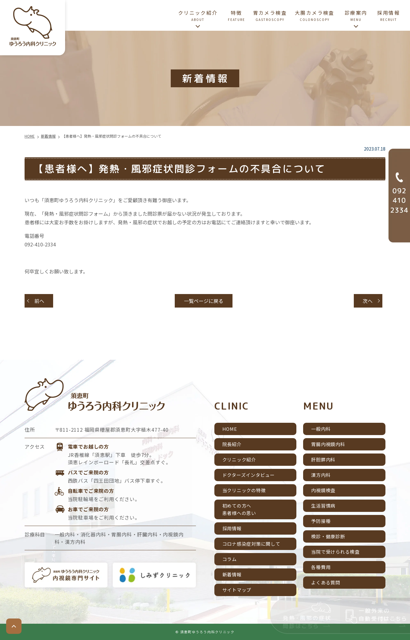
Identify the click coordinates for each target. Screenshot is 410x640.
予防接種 (320, 521)
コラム (229, 559)
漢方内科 (320, 475)
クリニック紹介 (239, 459)
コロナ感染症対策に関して (251, 543)
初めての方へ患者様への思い (239, 509)
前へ (39, 300)
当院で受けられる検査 (335, 551)
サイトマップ (237, 590)
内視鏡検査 (323, 490)
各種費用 (320, 567)
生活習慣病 (323, 505)
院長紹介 (232, 444)
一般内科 (320, 429)
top (13, 626)
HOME (229, 429)
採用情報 (232, 528)
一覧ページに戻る (203, 300)
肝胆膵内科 (323, 459)
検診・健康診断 (328, 536)
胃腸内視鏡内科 (328, 444)
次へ (368, 300)
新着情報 (232, 574)
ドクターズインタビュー (248, 475)
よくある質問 (325, 582)
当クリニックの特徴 (244, 490)
